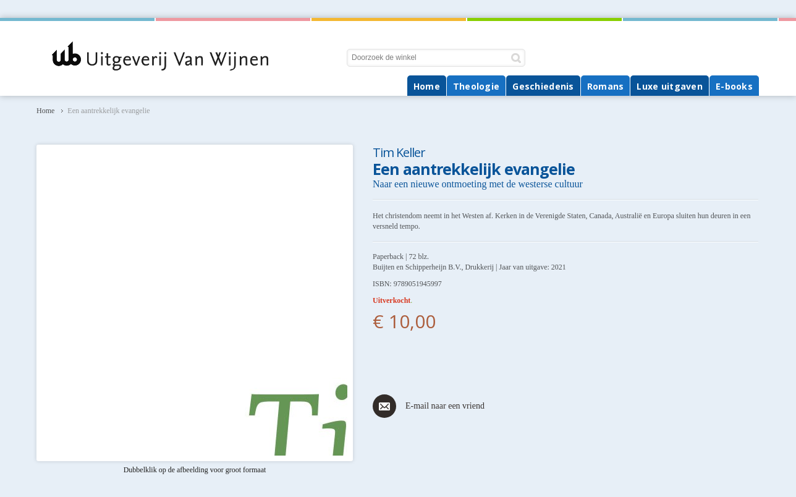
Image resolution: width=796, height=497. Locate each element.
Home (45, 110)
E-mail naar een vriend (445, 405)
